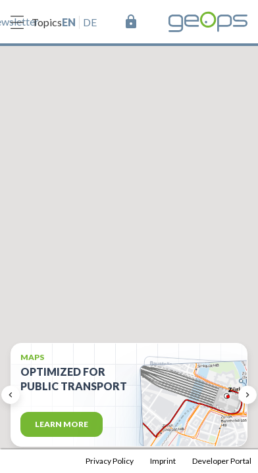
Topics (36, 22)
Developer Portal (221, 461)
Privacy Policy (110, 461)
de (90, 22)
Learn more (61, 424)
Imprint (163, 461)
